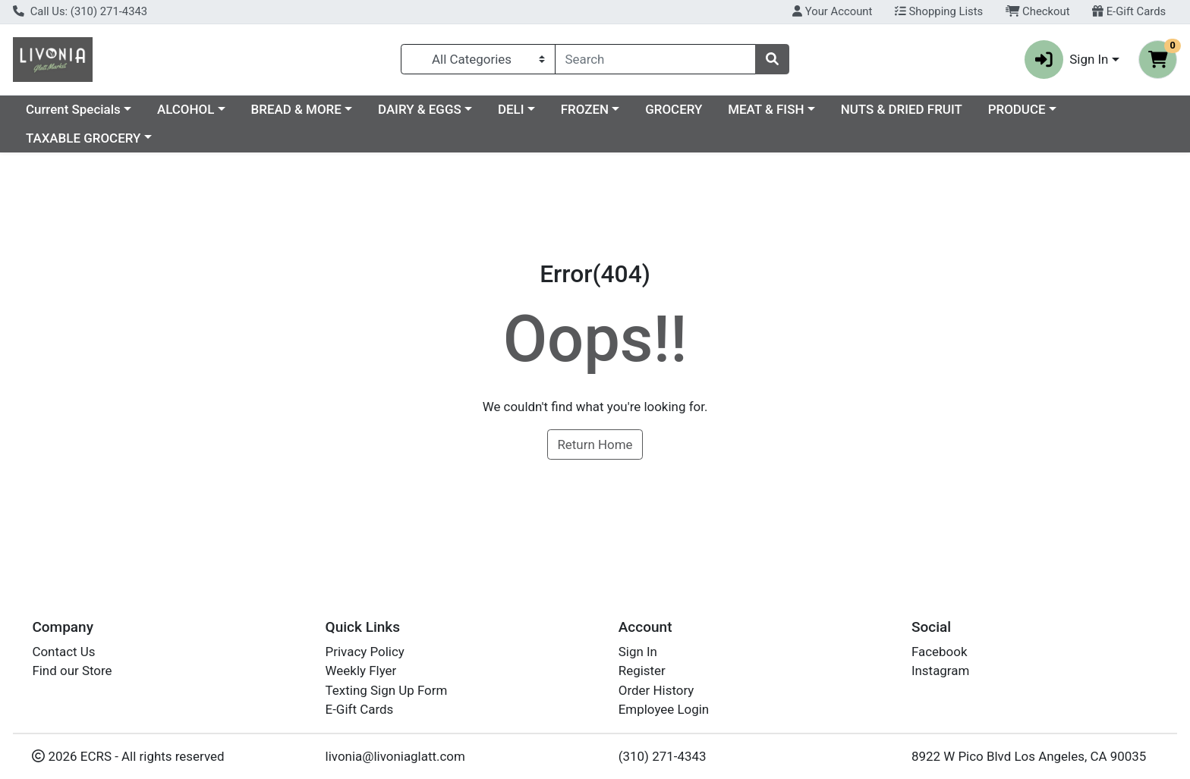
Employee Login (664, 709)
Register (642, 670)
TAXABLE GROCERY (83, 138)
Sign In (638, 651)
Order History (656, 690)
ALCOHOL (185, 109)
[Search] (656, 59)
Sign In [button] (1067, 59)
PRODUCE (1017, 109)
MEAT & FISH (766, 109)
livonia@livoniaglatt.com (395, 756)
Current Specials (73, 109)
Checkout (1038, 11)
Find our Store (72, 670)
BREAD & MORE (296, 109)
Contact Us (63, 651)
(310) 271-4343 (663, 756)
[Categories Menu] (478, 59)
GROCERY (673, 109)
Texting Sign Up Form (387, 690)
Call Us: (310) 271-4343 (80, 11)
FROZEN (585, 109)
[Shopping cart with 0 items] (1157, 59)
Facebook (939, 651)
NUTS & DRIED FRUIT (901, 109)
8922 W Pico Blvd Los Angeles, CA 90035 (1028, 756)
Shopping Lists (939, 11)
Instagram (940, 670)
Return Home (594, 444)
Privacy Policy (365, 651)
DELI (511, 109)
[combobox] (656, 59)
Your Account (832, 11)
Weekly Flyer (361, 670)
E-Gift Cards (1129, 11)
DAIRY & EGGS (419, 109)
